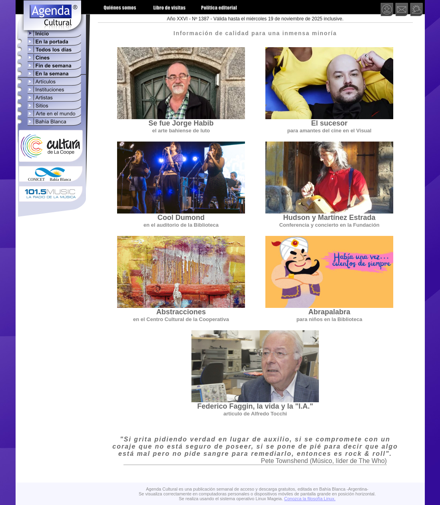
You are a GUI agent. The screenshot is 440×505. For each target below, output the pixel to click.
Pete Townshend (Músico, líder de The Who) (324, 460)
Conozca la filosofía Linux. (309, 498)
